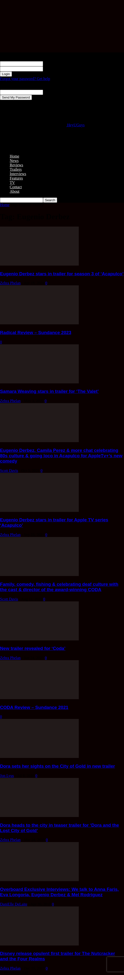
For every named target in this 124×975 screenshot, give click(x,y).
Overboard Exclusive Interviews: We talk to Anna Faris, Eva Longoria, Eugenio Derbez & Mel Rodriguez (59, 892)
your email (51, 92)
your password (54, 69)
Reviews (16, 165)
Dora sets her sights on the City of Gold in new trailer (57, 766)
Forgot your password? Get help (25, 79)
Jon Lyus (7, 776)
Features (16, 178)
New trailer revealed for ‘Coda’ (32, 648)
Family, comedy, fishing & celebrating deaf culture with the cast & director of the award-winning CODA (59, 587)
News (14, 161)
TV (12, 182)
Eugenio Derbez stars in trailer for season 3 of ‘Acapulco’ (62, 273)
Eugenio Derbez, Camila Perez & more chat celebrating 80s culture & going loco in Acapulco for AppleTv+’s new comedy (61, 456)
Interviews (18, 174)
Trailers (16, 169)
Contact (16, 187)
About (14, 191)
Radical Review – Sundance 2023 (35, 332)
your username (54, 63)
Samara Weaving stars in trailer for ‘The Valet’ (49, 391)
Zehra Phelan (10, 283)
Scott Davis (9, 470)
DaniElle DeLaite (13, 904)
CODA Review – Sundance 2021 (34, 707)
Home (14, 156)
